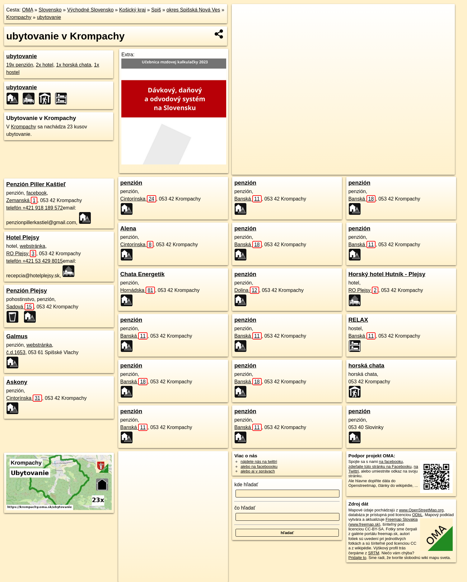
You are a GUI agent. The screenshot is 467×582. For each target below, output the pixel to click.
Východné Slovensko (90, 9)
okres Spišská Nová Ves (193, 9)
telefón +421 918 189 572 (34, 207)
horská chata (366, 365)
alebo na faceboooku (259, 466)
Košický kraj (132, 9)
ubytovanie (49, 17)
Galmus (17, 336)
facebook (36, 193)
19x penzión (19, 64)
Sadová (20, 306)
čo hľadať (244, 507)
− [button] (243, 24)
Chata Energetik (142, 274)
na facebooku (391, 461)
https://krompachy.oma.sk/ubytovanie (423, 170)
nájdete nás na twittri (259, 461)
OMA (27, 9)
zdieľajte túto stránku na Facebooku (380, 466)
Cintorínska (24, 398)
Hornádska (137, 290)
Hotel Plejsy (22, 237)
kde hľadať (246, 484)
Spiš (156, 9)
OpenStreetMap (340, 170)
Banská (134, 336)
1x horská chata (73, 64)
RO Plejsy (21, 253)
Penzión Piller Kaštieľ (36, 184)
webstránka (32, 246)
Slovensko (50, 9)
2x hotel (44, 64)
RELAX (358, 319)
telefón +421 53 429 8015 (34, 261)
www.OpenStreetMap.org (421, 510)
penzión (131, 182)
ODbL (417, 514)
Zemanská (21, 200)
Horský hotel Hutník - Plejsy (386, 274)
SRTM (373, 553)
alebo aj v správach (258, 471)
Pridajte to (357, 557)
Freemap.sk (372, 170)
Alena (128, 228)
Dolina (246, 290)
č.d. (15, 352)
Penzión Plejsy (26, 290)
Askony (16, 382)
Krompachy (18, 17)
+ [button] (243, 14)
